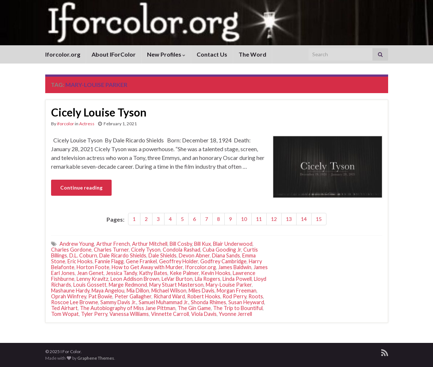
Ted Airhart (64, 308)
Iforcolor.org (62, 54)
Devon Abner (194, 255)
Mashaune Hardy (70, 290)
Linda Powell (237, 279)
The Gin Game (194, 308)
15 (319, 219)
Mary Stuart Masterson (176, 285)
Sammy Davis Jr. (118, 302)
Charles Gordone (71, 249)
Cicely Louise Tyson (99, 112)
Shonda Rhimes (208, 302)
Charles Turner (111, 249)
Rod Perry (234, 296)
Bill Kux (202, 244)
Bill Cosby (181, 244)
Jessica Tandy (121, 273)
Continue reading (81, 187)
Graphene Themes (95, 358)
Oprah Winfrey (68, 296)
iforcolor (65, 123)
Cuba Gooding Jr (221, 249)
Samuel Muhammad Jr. (164, 302)
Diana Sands (226, 255)
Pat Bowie (100, 296)
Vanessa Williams (129, 314)
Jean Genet (90, 273)
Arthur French (113, 244)
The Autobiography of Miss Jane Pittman (127, 308)
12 (274, 219)
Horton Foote (93, 267)
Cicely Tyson (146, 249)
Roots (255, 296)
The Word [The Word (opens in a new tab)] (252, 54)
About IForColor (114, 54)
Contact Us (212, 54)
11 (259, 219)
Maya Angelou (108, 290)
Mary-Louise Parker (229, 285)
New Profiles (166, 54)
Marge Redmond (128, 285)
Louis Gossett (90, 285)
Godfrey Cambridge (223, 261)
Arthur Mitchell (149, 244)
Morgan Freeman (236, 290)
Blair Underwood (232, 244)
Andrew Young (76, 244)
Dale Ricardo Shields (122, 255)
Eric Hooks (80, 261)
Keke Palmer (184, 273)
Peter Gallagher (133, 296)
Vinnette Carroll (170, 314)
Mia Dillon (138, 290)
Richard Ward (169, 296)
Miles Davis (201, 290)
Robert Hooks (203, 296)
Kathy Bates (153, 273)
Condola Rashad (181, 249)
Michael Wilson (168, 290)
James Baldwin (234, 267)
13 (289, 219)
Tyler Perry (94, 314)
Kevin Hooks (216, 273)
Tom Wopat (65, 314)
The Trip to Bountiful (238, 308)
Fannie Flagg (109, 261)
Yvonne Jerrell (235, 314)
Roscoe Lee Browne (74, 302)
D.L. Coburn (83, 255)
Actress (86, 123)
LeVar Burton (177, 279)
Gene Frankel (141, 261)
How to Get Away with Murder (147, 267)
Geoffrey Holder (178, 261)
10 (244, 219)
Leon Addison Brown (135, 279)
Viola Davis (204, 314)
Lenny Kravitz (92, 279)
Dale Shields (162, 255)
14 (304, 219)
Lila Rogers (207, 279)
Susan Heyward (246, 302)
